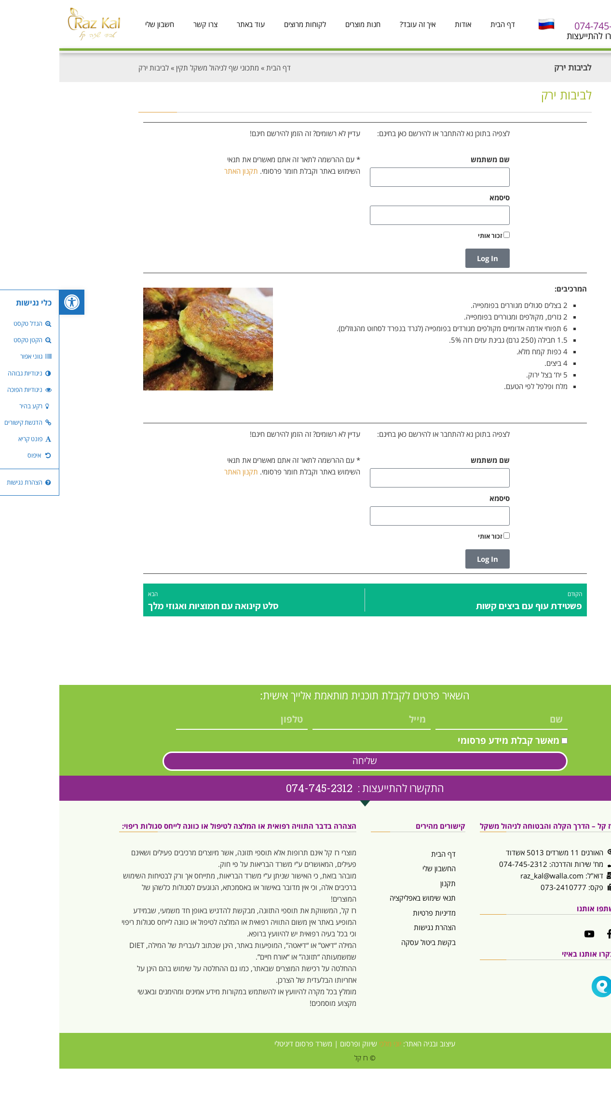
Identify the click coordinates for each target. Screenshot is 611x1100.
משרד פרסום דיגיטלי (244, 1043)
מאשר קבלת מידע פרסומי (449, 740)
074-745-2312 (544, 25)
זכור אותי (434, 235)
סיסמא (440, 197)
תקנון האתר (182, 171)
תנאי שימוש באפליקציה (363, 898)
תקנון (388, 883)
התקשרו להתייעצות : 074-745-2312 (306, 788)
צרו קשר (146, 24)
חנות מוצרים (303, 24)
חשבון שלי (100, 24)
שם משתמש (430, 159)
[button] (12, 302)
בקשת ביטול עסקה (369, 942)
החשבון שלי (379, 868)
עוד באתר (191, 24)
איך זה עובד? (358, 24)
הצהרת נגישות (375, 927)
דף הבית (443, 24)
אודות (403, 24)
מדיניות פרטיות (374, 913)
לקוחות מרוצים (246, 24)
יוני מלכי (331, 1043)
